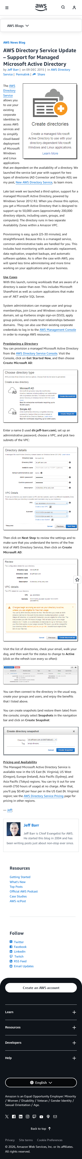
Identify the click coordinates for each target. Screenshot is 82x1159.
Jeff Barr (13, 69)
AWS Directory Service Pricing (43, 796)
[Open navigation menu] (6, 7)
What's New (18, 882)
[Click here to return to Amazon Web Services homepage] (41, 7)
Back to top (41, 1128)
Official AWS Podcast (24, 891)
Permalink (22, 74)
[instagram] (27, 1117)
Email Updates (22, 966)
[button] (41, 25)
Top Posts (16, 886)
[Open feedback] (77, 579)
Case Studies (18, 896)
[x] (7, 1117)
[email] (55, 1117)
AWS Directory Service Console (36, 353)
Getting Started (20, 877)
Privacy (10, 1140)
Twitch (16, 956)
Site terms (26, 1140)
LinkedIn (17, 951)
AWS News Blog (14, 42)
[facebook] (13, 1117)
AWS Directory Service (9, 90)
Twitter (17, 942)
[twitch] (34, 1117)
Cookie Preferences (49, 1140)
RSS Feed (18, 961)
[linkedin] (20, 1117)
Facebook (18, 946)
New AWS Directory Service (34, 182)
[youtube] (41, 1117)
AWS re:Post (18, 901)
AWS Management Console (58, 329)
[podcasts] (48, 1117)
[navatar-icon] (74, 7)
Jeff (9, 810)
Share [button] (39, 74)
